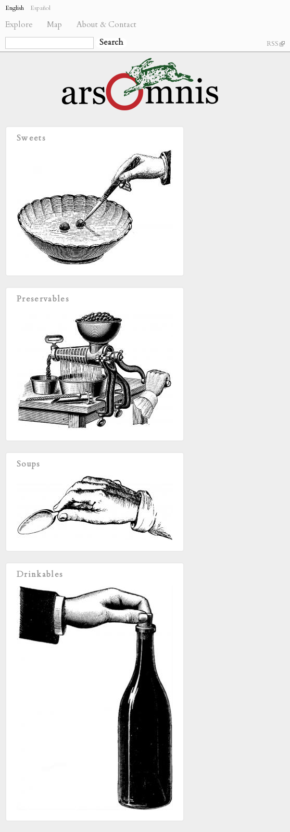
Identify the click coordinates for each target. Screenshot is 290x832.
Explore (19, 24)
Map (54, 24)
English (14, 8)
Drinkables (40, 574)
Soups (29, 464)
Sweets (31, 138)
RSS (276, 43)
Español (40, 8)
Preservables (43, 299)
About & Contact (106, 24)
